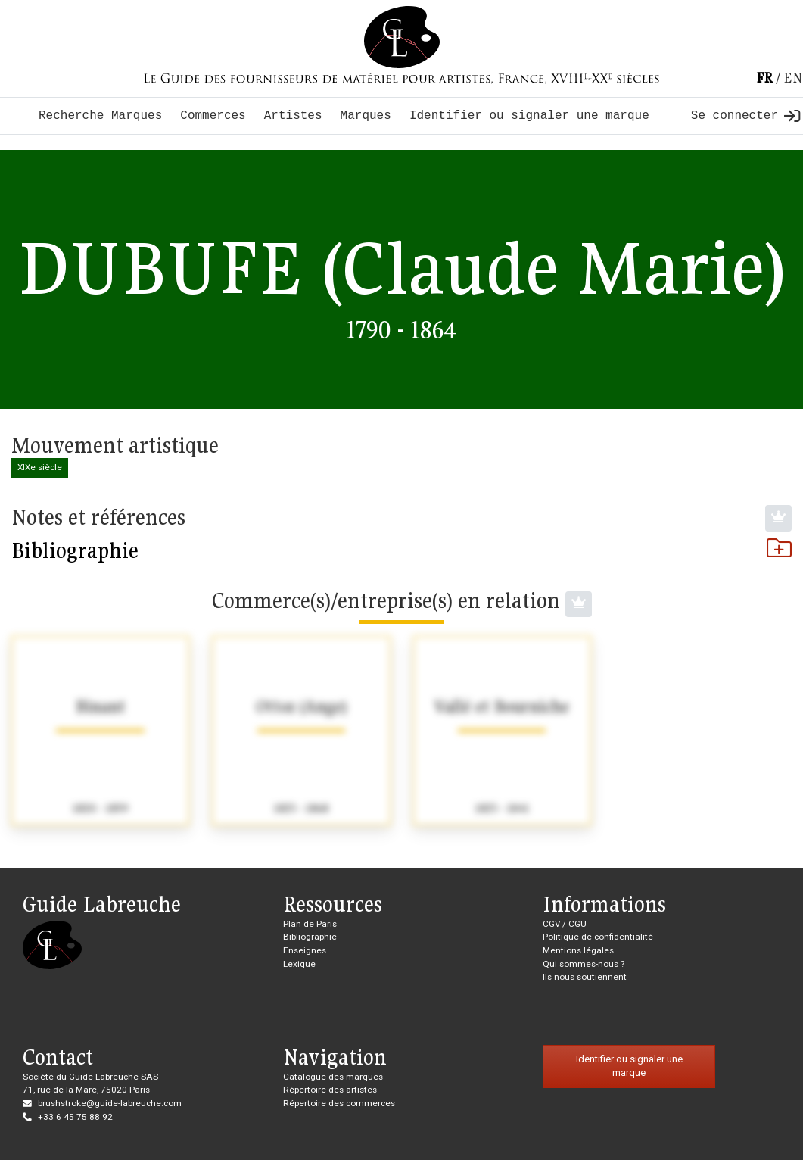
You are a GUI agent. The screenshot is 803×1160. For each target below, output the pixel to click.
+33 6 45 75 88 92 (75, 1117)
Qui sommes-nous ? (583, 964)
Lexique (299, 964)
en (793, 77)
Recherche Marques (100, 116)
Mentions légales (578, 950)
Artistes (293, 116)
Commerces (212, 116)
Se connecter (745, 116)
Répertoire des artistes (330, 1089)
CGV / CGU (565, 923)
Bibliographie (401, 551)
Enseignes (304, 950)
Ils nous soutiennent (585, 976)
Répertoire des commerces (339, 1103)
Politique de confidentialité (598, 936)
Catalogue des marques (333, 1076)
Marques (366, 116)
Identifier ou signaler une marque (529, 116)
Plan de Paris (310, 923)
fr (764, 77)
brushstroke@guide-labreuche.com (110, 1103)
